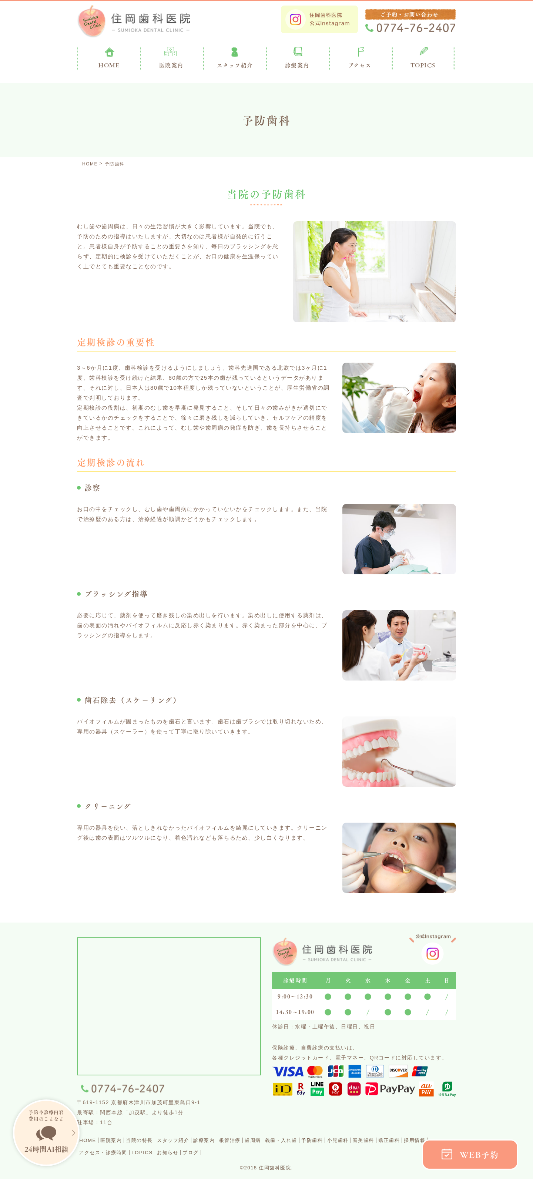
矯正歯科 (93, 1152)
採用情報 (125, 1152)
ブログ (281, 1152)
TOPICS (423, 65)
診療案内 (297, 65)
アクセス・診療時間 (172, 1152)
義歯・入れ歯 (331, 1140)
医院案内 (171, 65)
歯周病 (296, 1140)
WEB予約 (479, 1155)
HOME (90, 1140)
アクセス (360, 65)
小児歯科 (402, 1140)
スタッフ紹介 (196, 1140)
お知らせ (251, 1152)
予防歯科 (370, 1140)
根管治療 (267, 1140)
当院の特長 (155, 1140)
